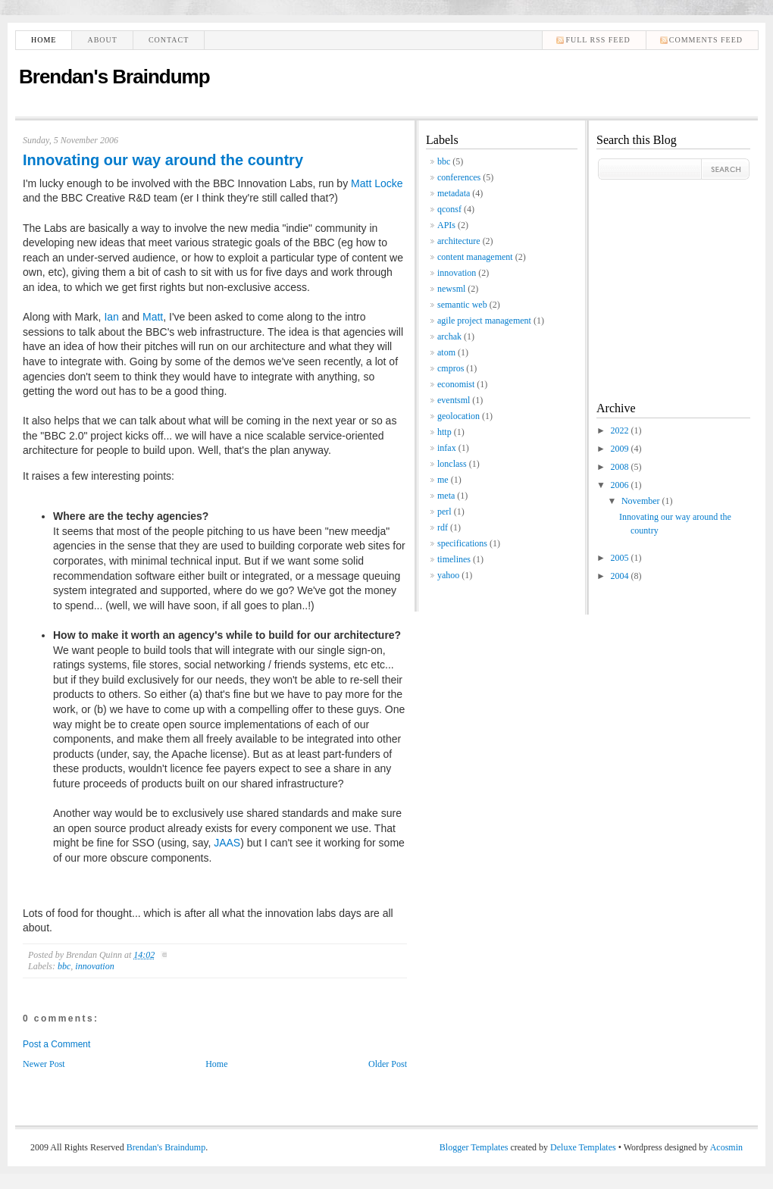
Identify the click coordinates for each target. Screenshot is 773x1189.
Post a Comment (56, 1044)
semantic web (462, 304)
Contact (169, 40)
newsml (451, 288)
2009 (621, 448)
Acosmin (726, 1147)
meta (446, 495)
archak (449, 336)
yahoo (448, 575)
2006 (621, 485)
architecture (458, 241)
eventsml (453, 400)
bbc (64, 966)
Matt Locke (376, 183)
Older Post (387, 1064)
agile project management (484, 320)
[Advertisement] (641, 278)
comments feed (706, 40)
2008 (621, 467)
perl (444, 511)
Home (43, 40)
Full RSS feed (597, 40)
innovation (94, 966)
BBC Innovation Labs (263, 183)
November (641, 501)
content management (475, 257)
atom (446, 352)
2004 (621, 576)
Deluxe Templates (583, 1147)
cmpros (450, 368)
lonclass (452, 463)
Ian (111, 317)
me (443, 479)
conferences (458, 177)
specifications (462, 543)
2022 (621, 430)
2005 (621, 557)
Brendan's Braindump (114, 76)
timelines (454, 559)
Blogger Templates (474, 1147)
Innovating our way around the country (163, 160)
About (102, 40)
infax (446, 448)
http (444, 432)
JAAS (227, 843)
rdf (442, 527)
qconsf (449, 209)
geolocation (458, 416)
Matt (152, 317)
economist (455, 384)
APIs (446, 225)
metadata (453, 193)
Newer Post (44, 1064)
